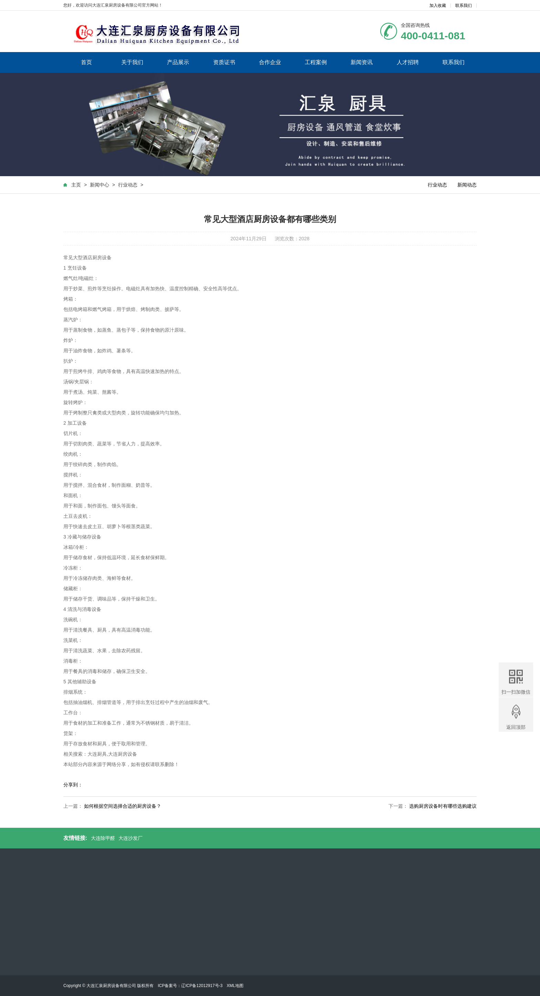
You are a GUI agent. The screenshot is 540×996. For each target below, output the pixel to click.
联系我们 (463, 5)
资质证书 (224, 62)
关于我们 (132, 62)
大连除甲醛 (103, 838)
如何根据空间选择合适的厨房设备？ (122, 807)
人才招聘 (408, 62)
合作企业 (270, 62)
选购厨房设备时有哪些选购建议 (443, 807)
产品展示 (178, 62)
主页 (76, 186)
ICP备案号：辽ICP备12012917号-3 (190, 985)
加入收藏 (437, 5)
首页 (86, 62)
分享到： (73, 786)
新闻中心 (99, 186)
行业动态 (127, 186)
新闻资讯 (362, 62)
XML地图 (235, 985)
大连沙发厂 (130, 838)
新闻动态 (467, 186)
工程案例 (316, 62)
